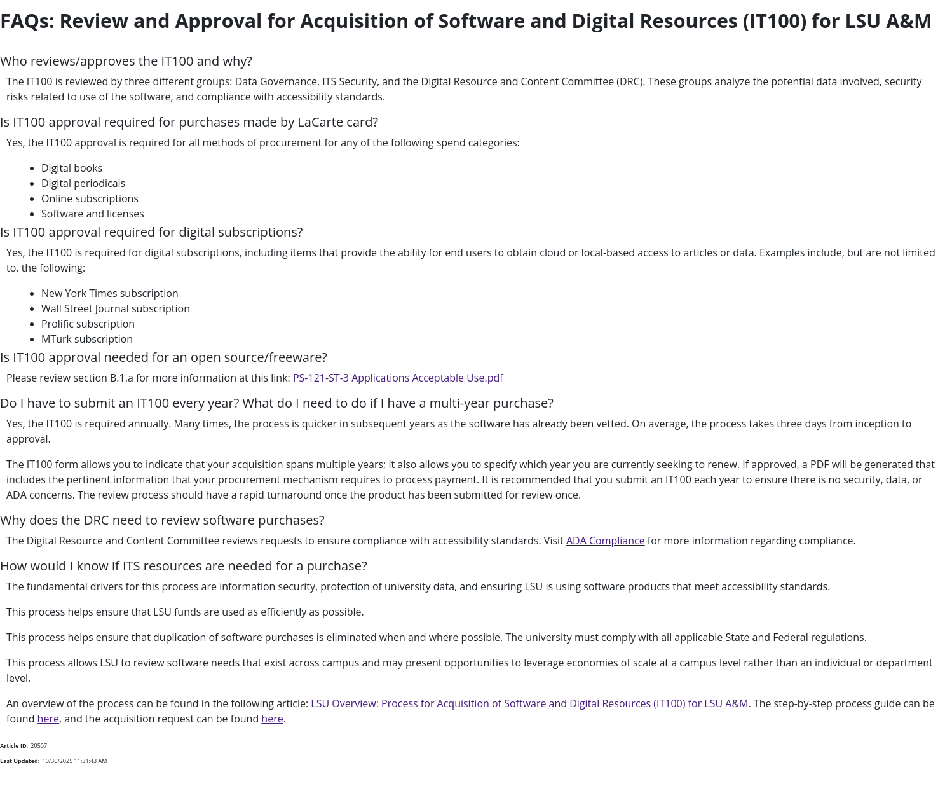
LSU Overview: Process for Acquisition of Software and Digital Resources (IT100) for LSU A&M (529, 703)
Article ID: (14, 745)
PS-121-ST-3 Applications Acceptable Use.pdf (398, 378)
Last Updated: (19, 761)
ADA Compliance (605, 541)
